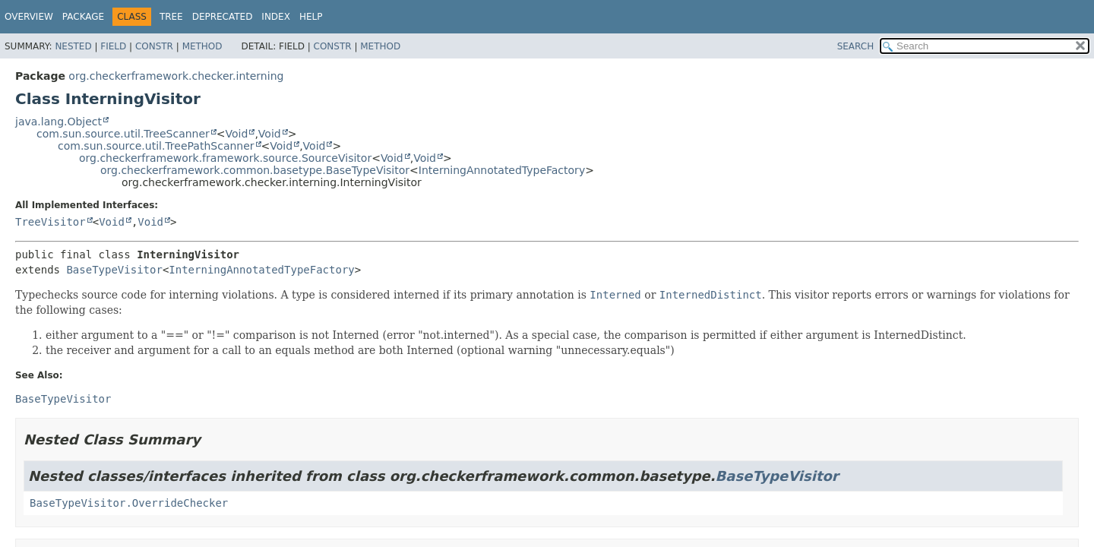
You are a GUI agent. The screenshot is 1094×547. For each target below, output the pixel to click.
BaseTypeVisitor (114, 270)
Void (237, 134)
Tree (171, 16)
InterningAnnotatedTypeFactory (502, 170)
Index (275, 16)
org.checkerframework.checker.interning (175, 76)
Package (83, 16)
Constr (154, 46)
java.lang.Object (58, 121)
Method (202, 46)
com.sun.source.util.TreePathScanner (156, 146)
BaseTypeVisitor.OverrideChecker (129, 503)
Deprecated (222, 16)
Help (311, 16)
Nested (73, 46)
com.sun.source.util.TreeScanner (123, 134)
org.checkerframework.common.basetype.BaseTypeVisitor (254, 170)
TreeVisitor (50, 222)
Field (113, 46)
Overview (29, 16)
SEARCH (855, 46)
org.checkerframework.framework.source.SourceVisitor (225, 158)
